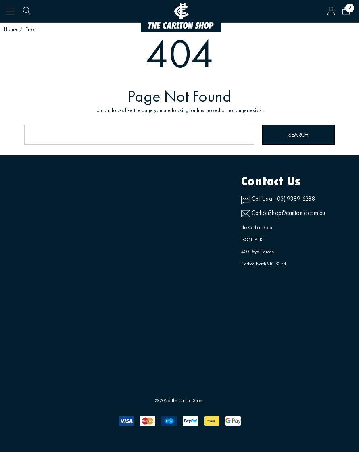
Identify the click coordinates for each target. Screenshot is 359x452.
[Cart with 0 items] (345, 11)
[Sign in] (330, 11)
